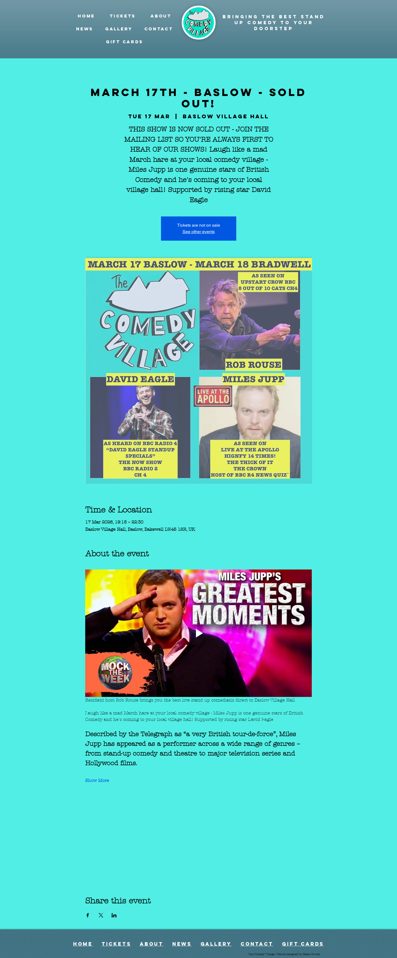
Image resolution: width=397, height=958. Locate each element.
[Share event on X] (100, 915)
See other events (199, 231)
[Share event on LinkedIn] (114, 915)
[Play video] (198, 633)
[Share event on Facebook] (87, 915)
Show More (97, 780)
